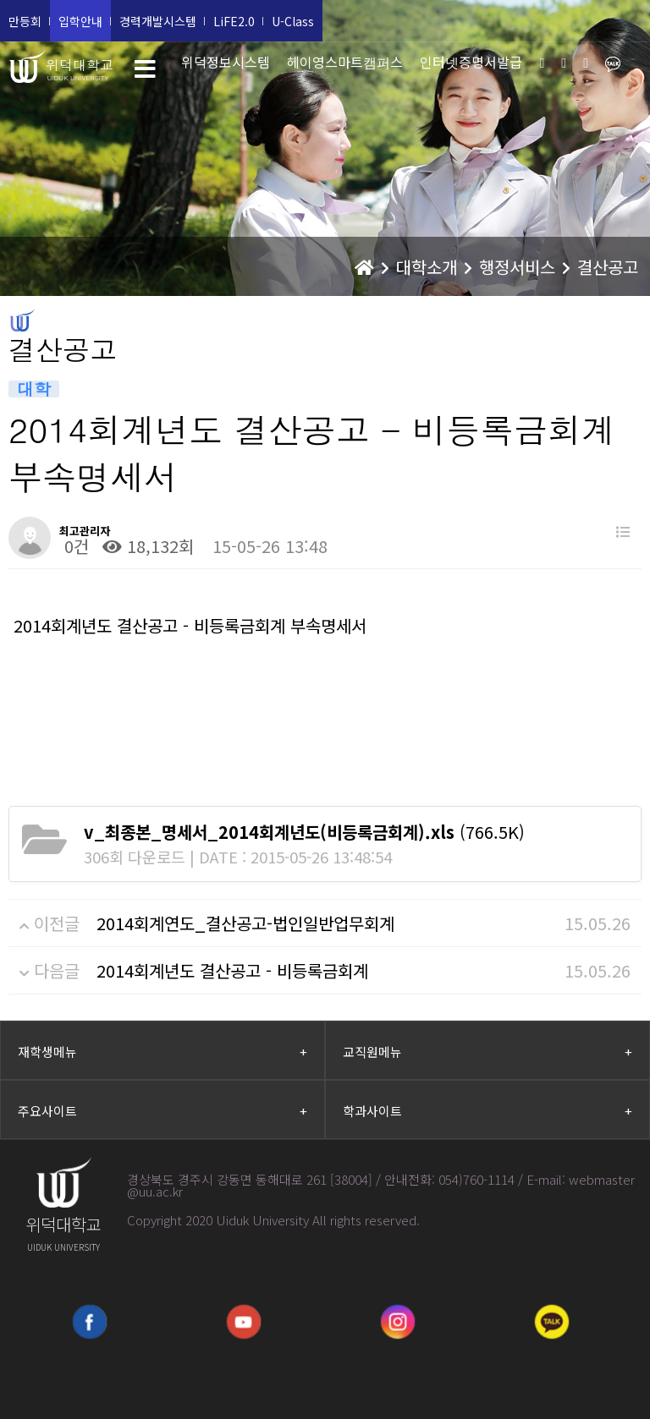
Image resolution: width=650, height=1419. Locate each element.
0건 (74, 546)
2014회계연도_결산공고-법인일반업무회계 (245, 923)
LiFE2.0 (234, 21)
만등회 (24, 21)
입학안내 (80, 21)
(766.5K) (304, 831)
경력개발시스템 (157, 21)
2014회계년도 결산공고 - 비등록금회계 (232, 970)
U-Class (293, 21)
